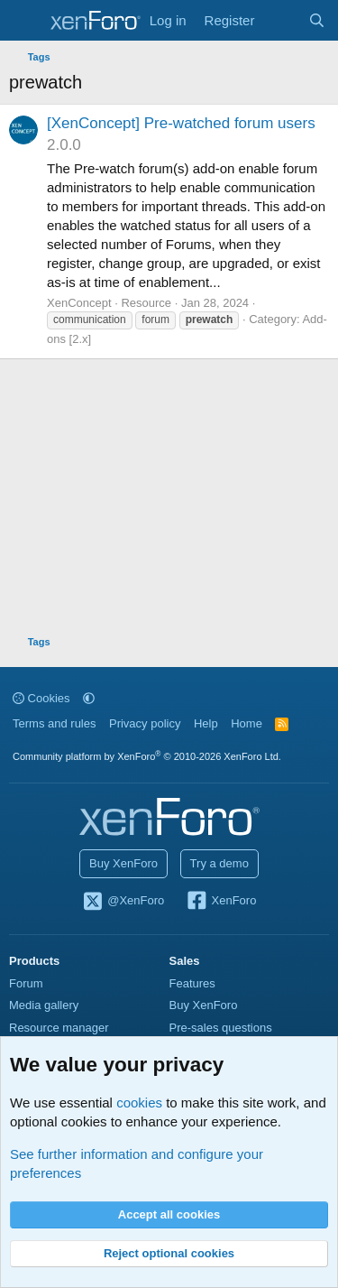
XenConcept (79, 303)
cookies (139, 1102)
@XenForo (123, 901)
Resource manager (59, 1027)
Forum (26, 983)
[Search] (316, 20)
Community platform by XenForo (147, 756)
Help (206, 723)
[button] (88, 698)
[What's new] (280, 20)
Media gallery (43, 1005)
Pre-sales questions (220, 1027)
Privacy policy (144, 723)
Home (246, 723)
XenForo (221, 901)
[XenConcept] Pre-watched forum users (181, 123)
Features (192, 983)
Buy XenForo (123, 863)
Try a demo (219, 863)
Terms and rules (54, 723)
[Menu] (25, 21)
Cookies (41, 698)
